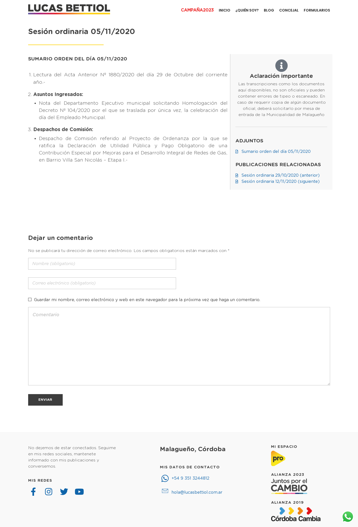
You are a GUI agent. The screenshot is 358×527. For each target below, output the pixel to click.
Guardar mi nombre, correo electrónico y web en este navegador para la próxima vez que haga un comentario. (147, 300)
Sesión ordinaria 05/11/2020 (81, 32)
